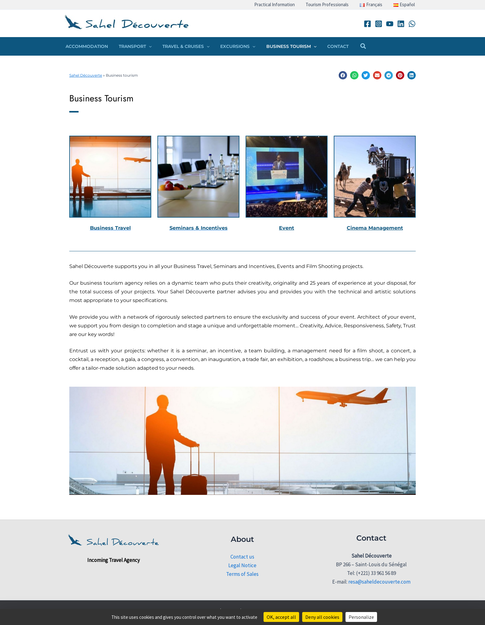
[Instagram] (378, 24)
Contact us (242, 556)
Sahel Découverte (85, 75)
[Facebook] (367, 24)
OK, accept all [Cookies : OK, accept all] (281, 617)
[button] (145, 46)
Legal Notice (242, 565)
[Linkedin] (401, 24)
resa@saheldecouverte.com (379, 581)
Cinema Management (375, 228)
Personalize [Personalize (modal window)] (361, 617)
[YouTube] (389, 24)
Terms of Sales (242, 574)
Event (286, 228)
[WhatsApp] (412, 24)
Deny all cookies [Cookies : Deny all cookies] (322, 617)
